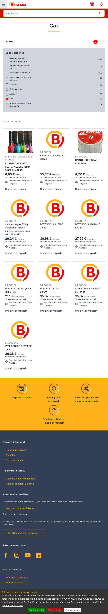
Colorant (13, 84)
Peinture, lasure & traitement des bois (18, 60)
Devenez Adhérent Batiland (20, 478)
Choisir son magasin (16, 189)
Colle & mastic (15, 89)
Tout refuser (54, 610)
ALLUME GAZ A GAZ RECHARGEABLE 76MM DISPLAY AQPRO (17, 166)
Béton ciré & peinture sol (19, 67)
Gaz (11, 98)
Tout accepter (36, 610)
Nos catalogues (14, 460)
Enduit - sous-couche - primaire (20, 78)
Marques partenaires (16, 577)
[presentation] (3, 4)
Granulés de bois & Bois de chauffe (20, 104)
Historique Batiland (15, 450)
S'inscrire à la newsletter (25, 533)
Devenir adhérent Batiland (19, 483)
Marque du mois (14, 582)
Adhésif (13, 94)
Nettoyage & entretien (19, 72)
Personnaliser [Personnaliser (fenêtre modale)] (73, 610)
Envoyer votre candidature (19, 508)
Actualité (10, 455)
